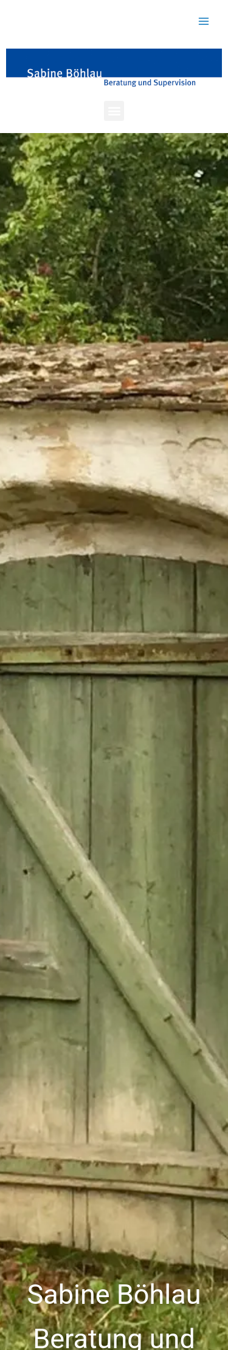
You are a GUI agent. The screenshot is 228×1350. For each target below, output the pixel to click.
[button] (114, 111)
